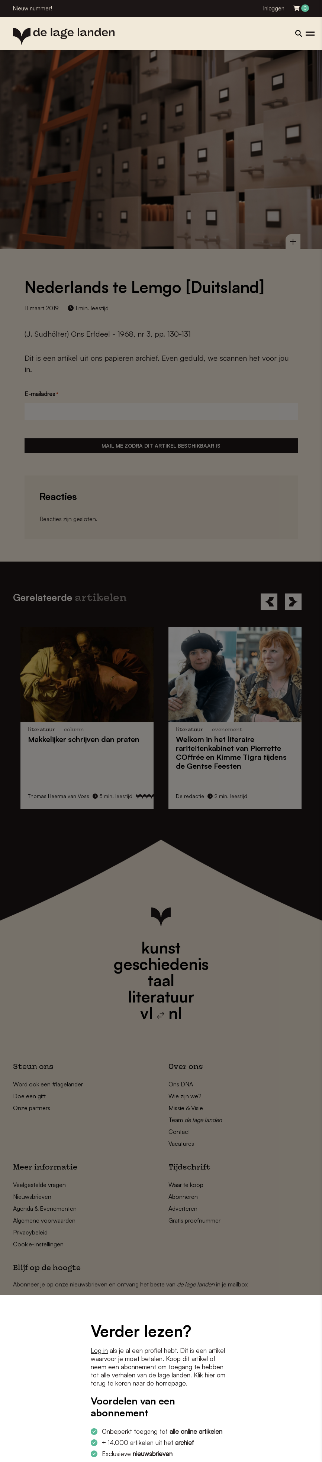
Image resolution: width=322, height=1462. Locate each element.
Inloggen (273, 8)
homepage (171, 1383)
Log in (99, 1350)
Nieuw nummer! (32, 8)
